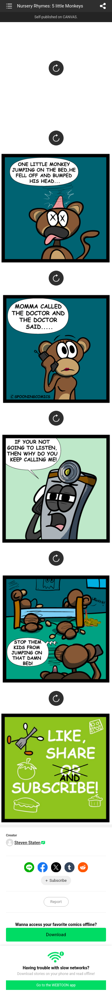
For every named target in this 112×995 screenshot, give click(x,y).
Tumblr (70, 867)
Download (56, 934)
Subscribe (58, 880)
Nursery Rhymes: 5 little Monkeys (50, 6)
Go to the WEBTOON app (56, 985)
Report (56, 901)
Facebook (43, 867)
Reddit (83, 867)
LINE (29, 867)
